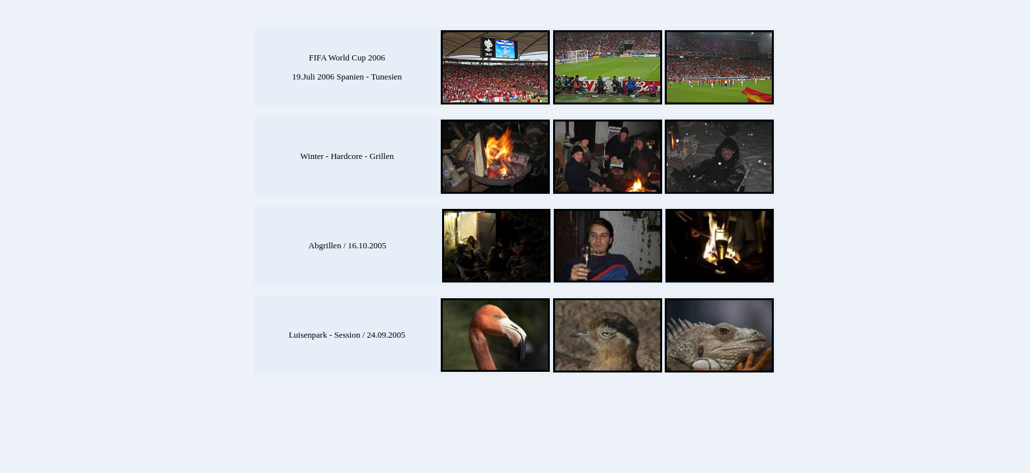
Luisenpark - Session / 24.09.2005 (346, 335)
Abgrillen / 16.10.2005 (347, 245)
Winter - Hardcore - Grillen (346, 156)
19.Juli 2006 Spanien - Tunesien (347, 76)
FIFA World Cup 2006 (347, 57)
